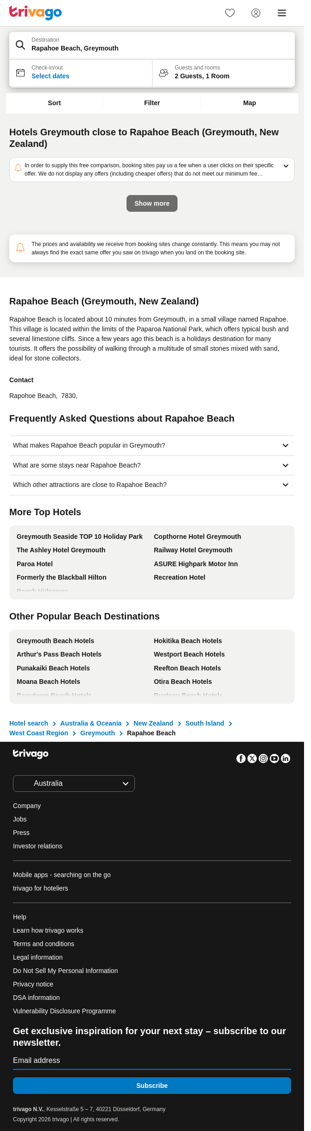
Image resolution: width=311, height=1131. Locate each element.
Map (249, 103)
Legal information (38, 957)
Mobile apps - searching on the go (62, 874)
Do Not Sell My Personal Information (66, 970)
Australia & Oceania (90, 723)
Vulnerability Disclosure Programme (64, 1011)
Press (21, 832)
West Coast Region (38, 733)
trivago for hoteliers (40, 888)
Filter (152, 103)
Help (19, 917)
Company (27, 805)
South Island (204, 723)
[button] (152, 46)
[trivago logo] (35, 13)
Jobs (20, 819)
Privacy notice (33, 984)
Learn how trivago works (48, 930)
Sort (54, 103)
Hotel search (28, 723)
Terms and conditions (43, 944)
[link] (230, 13)
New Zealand (153, 723)
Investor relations (38, 846)
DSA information (36, 997)
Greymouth (97, 733)
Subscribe (152, 1085)
